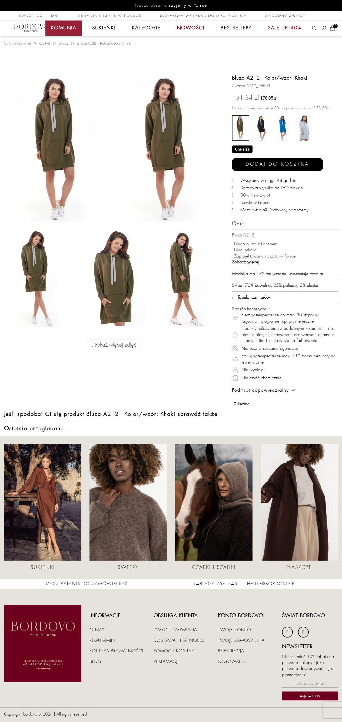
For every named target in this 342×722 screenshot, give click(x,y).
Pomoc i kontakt (175, 651)
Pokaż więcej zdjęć (114, 345)
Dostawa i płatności (179, 640)
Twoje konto (234, 630)
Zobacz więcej (245, 262)
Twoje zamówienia (241, 640)
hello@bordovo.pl (272, 583)
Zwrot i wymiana (175, 630)
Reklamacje (167, 661)
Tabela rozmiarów (251, 297)
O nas (97, 630)
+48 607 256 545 (215, 583)
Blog (95, 661)
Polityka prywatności (116, 651)
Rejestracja (231, 651)
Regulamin (102, 640)
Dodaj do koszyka (277, 164)
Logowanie (232, 661)
